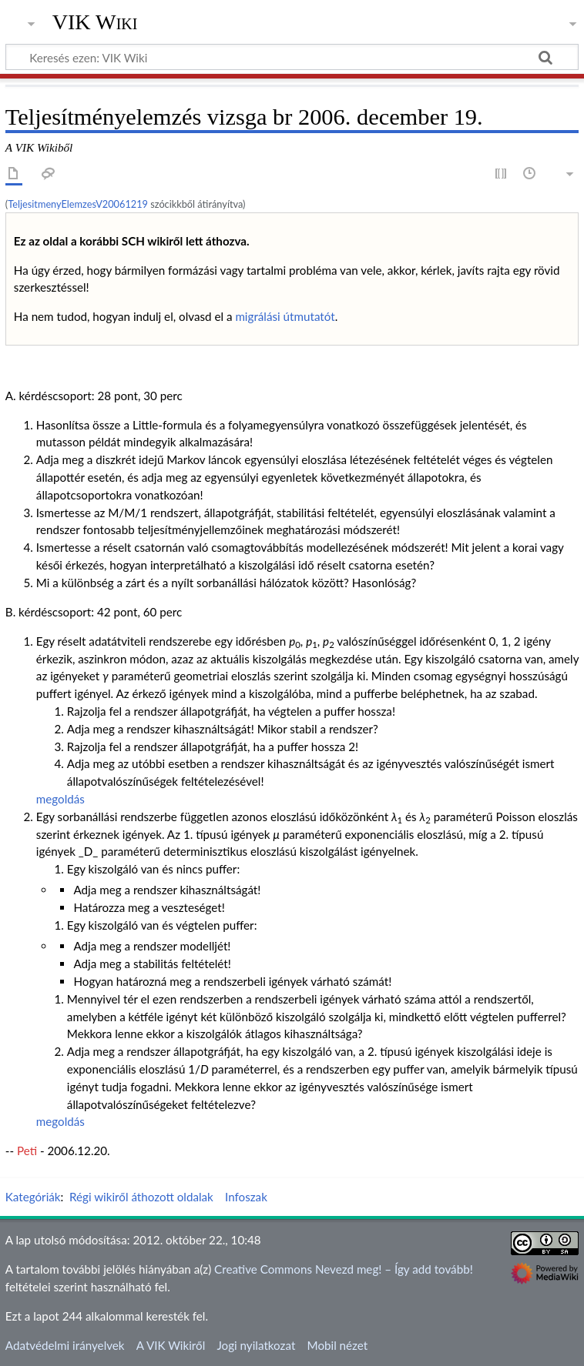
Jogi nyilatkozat (255, 1345)
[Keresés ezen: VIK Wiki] (292, 57)
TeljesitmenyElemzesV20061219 (78, 204)
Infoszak (246, 1197)
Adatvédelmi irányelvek (65, 1345)
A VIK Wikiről (170, 1345)
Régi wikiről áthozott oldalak (141, 1197)
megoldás (60, 799)
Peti (27, 1150)
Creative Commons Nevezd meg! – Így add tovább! (343, 1269)
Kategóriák (33, 1197)
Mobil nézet (337, 1345)
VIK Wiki (95, 22)
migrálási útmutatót (284, 316)
